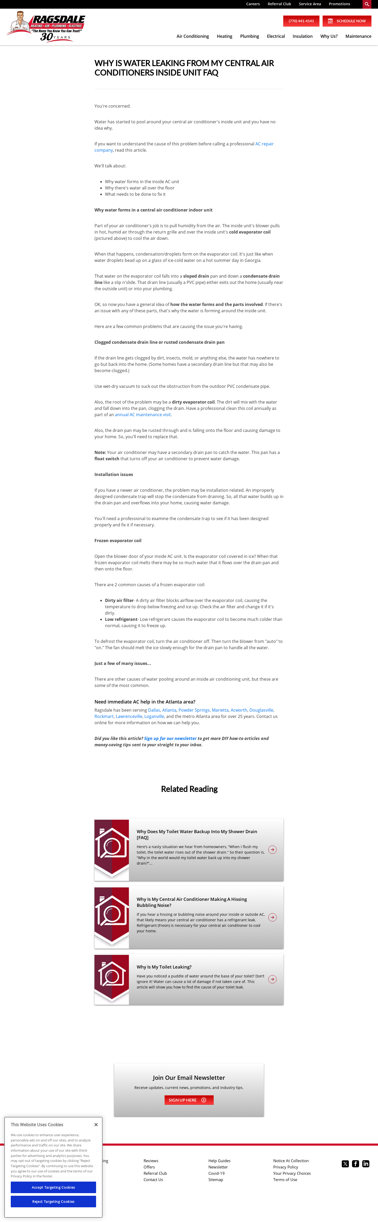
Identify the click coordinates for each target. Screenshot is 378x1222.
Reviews (151, 1160)
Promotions (339, 3)
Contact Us (153, 1179)
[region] (53, 1167)
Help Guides (219, 1160)
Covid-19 (216, 1173)
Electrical (276, 36)
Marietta (220, 710)
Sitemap (215, 1179)
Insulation (303, 36)
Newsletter (218, 1167)
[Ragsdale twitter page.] (345, 1164)
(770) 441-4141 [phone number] (301, 21)
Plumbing (249, 36)
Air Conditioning (193, 36)
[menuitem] (253, 4)
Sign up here (187, 1099)
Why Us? (329, 36)
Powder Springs (194, 710)
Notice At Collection (291, 1160)
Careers (253, 3)
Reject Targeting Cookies (53, 1201)
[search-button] (367, 4)
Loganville (154, 716)
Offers (149, 1167)
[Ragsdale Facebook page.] (355, 1164)
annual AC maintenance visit (143, 414)
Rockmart (104, 716)
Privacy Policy (285, 1167)
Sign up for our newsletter (170, 738)
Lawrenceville (129, 716)
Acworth (239, 710)
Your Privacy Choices (292, 1173)
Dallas (154, 710)
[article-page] (272, 849)
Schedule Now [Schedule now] (347, 21)
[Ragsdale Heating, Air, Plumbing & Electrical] (46, 27)
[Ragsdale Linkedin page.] (365, 1164)
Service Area (310, 3)
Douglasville (261, 710)
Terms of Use (285, 1179)
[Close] (96, 1124)
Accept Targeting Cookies (53, 1187)
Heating (224, 36)
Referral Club (279, 3)
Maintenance (358, 36)
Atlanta (169, 710)
